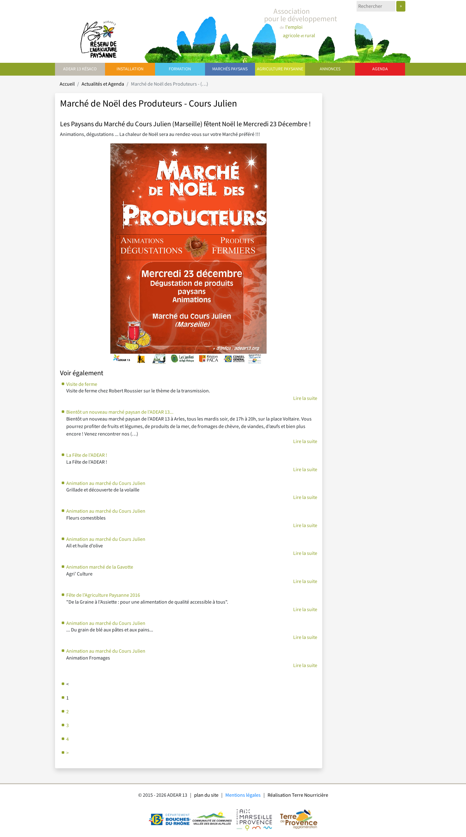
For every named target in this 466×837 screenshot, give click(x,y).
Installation (130, 69)
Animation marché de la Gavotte (99, 567)
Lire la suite (305, 398)
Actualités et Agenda (103, 84)
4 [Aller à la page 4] (67, 739)
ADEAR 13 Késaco (80, 69)
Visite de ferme (81, 384)
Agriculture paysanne (280, 69)
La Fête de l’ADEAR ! (86, 455)
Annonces (330, 69)
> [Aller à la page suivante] (67, 753)
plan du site (206, 795)
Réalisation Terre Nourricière (298, 795)
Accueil (67, 84)
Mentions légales (243, 795)
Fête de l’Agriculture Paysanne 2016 (103, 595)
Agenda (380, 69)
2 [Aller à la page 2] (67, 712)
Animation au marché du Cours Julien (105, 483)
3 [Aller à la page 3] (67, 725)
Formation (180, 69)
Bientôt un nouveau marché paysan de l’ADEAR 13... (119, 412)
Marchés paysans (230, 69)
